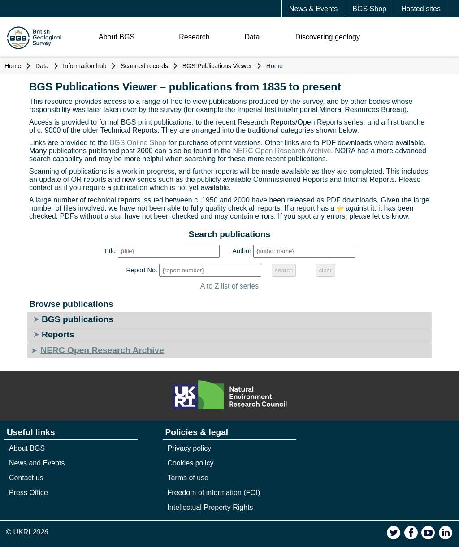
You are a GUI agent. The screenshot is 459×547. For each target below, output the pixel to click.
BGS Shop (369, 9)
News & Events (313, 9)
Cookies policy (190, 463)
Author (241, 250)
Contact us (26, 478)
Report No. (141, 270)
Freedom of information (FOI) (213, 492)
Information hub (84, 65)
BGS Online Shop (138, 142)
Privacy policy (189, 448)
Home (12, 65)
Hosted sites (421, 9)
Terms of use (187, 478)
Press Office (28, 492)
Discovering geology (327, 37)
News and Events (37, 463)
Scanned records (144, 65)
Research (194, 37)
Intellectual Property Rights (210, 507)
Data (252, 37)
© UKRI (27, 532)
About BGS (116, 37)
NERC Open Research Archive (282, 151)
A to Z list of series (229, 286)
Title (110, 250)
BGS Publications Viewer (217, 65)
